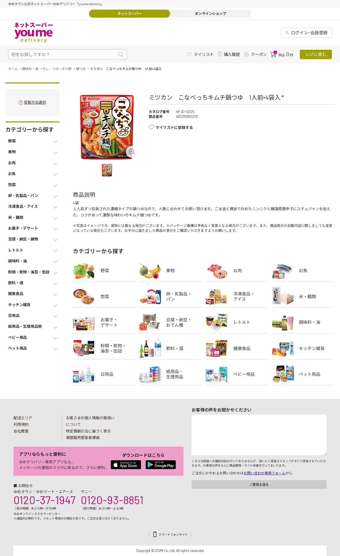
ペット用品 (303, 374)
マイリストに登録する (174, 127)
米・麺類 (303, 296)
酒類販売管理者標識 (83, 437)
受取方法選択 (35, 103)
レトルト (237, 322)
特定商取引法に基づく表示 (88, 431)
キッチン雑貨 (303, 348)
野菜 (104, 270)
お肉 (237, 270)
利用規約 (21, 424)
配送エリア (22, 418)
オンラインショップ (210, 13)
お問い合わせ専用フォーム (264, 473)
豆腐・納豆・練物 (170, 322)
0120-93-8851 (112, 499)
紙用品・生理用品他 (170, 374)
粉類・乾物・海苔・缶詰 (104, 348)
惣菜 (104, 296)
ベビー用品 (237, 374)
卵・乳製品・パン (170, 296)
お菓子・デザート (104, 322)
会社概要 (21, 431)
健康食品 (237, 348)
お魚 (303, 270)
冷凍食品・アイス (237, 296)
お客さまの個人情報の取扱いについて (90, 421)
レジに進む (316, 54)
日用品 (104, 374)
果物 (170, 270)
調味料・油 (303, 322)
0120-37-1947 (44, 499)
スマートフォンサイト (173, 534)
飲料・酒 (170, 348)
